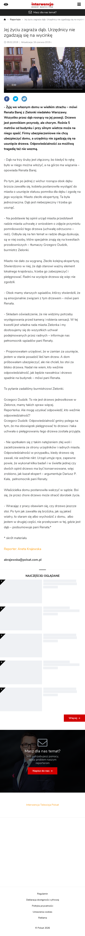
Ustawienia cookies (42, 912)
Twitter (15, 99)
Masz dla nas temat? (45, 12)
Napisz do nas (41, 771)
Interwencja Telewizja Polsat (42, 805)
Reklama (42, 918)
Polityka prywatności (42, 906)
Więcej (73, 718)
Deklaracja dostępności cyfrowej (42, 900)
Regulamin (42, 894)
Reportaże (15, 19)
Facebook (6, 99)
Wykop (24, 99)
